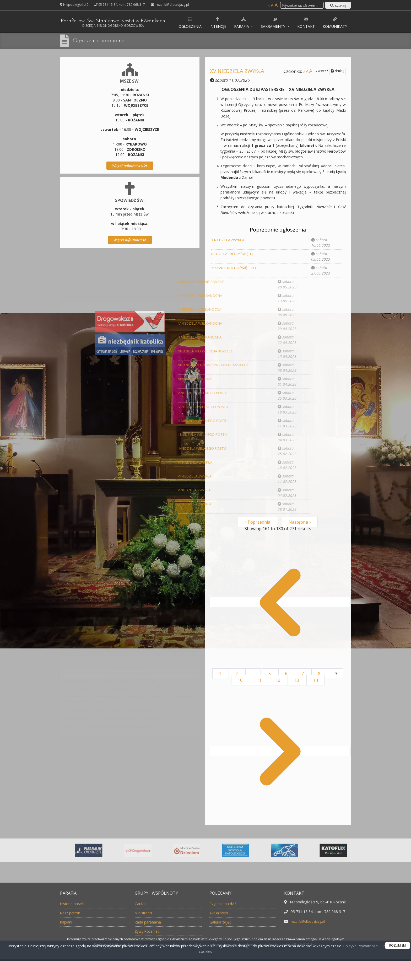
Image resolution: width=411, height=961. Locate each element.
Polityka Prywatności (360, 945)
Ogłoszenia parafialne (101, 40)
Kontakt (319, 23)
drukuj (337, 71)
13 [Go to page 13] (297, 680)
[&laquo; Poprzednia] (280, 602)
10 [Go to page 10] (241, 680)
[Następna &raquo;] (280, 751)
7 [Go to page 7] (303, 674)
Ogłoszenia (203, 23)
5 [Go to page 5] (270, 674)
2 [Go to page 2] (237, 674)
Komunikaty (348, 23)
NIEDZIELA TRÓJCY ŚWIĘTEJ (235, 253)
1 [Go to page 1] (220, 674)
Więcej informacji (129, 239)
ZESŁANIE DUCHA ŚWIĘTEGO (236, 267)
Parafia (256, 23)
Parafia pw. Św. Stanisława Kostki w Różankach (122, 23)
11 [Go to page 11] (259, 680)
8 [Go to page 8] (319, 674)
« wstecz (321, 71)
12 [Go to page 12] (278, 680)
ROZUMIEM (397, 945)
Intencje (231, 23)
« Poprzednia (258, 522)
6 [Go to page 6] (286, 674)
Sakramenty (287, 23)
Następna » (300, 522)
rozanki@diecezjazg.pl (172, 4)
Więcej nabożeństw (129, 165)
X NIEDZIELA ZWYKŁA (230, 239)
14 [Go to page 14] (315, 680)
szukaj (338, 5)
